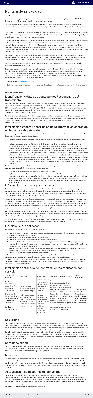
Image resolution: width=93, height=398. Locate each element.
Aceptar (87, 395)
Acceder (81, 3)
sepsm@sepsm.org (27, 81)
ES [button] (86, 3)
